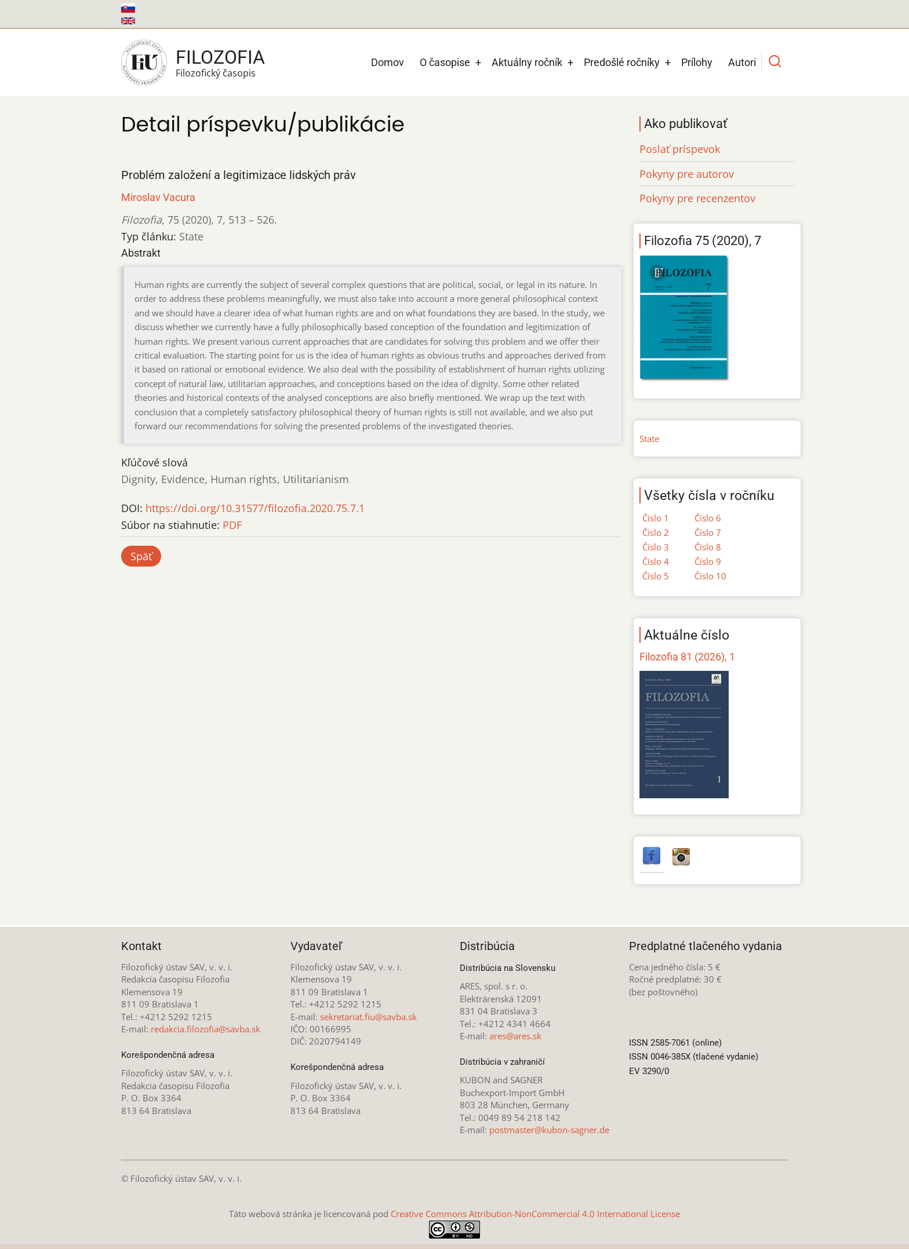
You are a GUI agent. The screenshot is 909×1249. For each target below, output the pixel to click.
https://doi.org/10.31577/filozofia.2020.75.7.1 (255, 508)
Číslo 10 (710, 576)
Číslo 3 (655, 547)
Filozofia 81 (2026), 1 (687, 657)
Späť (141, 556)
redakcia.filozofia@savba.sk (205, 1029)
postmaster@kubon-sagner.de (549, 1129)
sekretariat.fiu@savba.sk (368, 1016)
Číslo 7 (708, 532)
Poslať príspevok (679, 149)
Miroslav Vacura (158, 197)
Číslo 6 (708, 518)
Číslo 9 (708, 561)
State (649, 438)
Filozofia (220, 57)
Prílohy (696, 62)
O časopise (445, 62)
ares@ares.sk (515, 1036)
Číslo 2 (655, 532)
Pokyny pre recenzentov (697, 198)
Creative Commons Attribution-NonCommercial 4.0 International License (535, 1213)
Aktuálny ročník (527, 62)
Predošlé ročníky (622, 62)
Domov (387, 62)
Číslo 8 (708, 547)
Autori (742, 62)
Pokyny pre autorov (686, 174)
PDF (232, 525)
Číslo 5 (655, 576)
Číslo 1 (655, 518)
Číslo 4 (655, 561)
